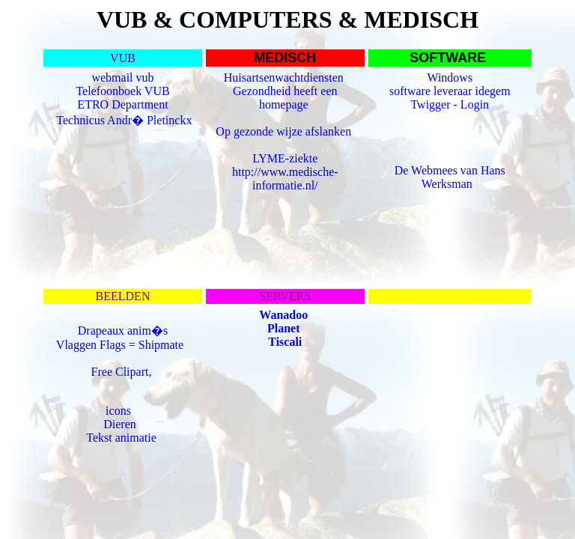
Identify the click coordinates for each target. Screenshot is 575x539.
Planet (283, 328)
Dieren (119, 424)
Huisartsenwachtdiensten (285, 77)
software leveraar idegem (450, 91)
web (101, 77)
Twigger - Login (449, 104)
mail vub (132, 77)
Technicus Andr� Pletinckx (124, 120)
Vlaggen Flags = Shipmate (121, 344)
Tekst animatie (121, 437)
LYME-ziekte (284, 158)
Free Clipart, (123, 371)
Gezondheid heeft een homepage (285, 98)
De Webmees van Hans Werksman (450, 177)
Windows (449, 77)
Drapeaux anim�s (123, 330)
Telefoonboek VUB (122, 91)
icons (118, 410)
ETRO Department (122, 104)
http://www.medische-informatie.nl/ (285, 178)
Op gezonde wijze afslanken (285, 131)
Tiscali (285, 341)
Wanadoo (283, 314)
